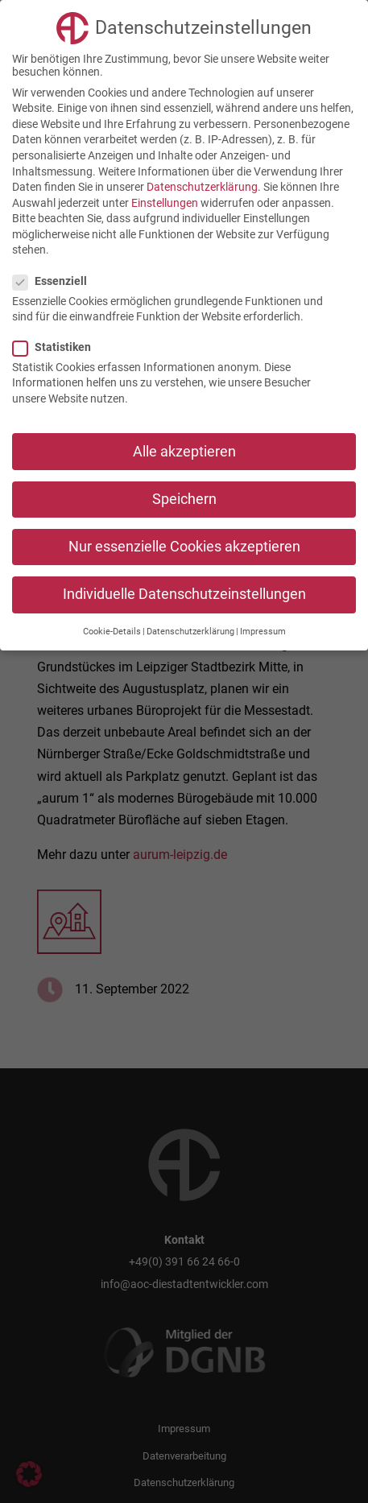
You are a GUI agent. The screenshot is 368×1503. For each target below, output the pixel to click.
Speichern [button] (184, 499)
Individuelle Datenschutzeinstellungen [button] (184, 594)
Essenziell (56, 281)
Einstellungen (164, 202)
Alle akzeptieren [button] (184, 452)
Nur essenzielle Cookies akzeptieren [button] (184, 547)
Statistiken (58, 347)
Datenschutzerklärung (202, 186)
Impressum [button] (263, 631)
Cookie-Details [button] (112, 631)
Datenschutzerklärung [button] (190, 631)
